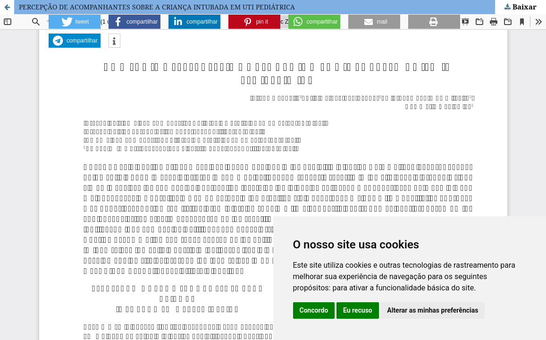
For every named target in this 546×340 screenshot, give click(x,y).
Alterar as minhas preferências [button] (432, 310)
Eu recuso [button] (357, 310)
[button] (75, 22)
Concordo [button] (314, 310)
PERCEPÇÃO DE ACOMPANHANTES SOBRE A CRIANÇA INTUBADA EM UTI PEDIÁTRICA (157, 6)
